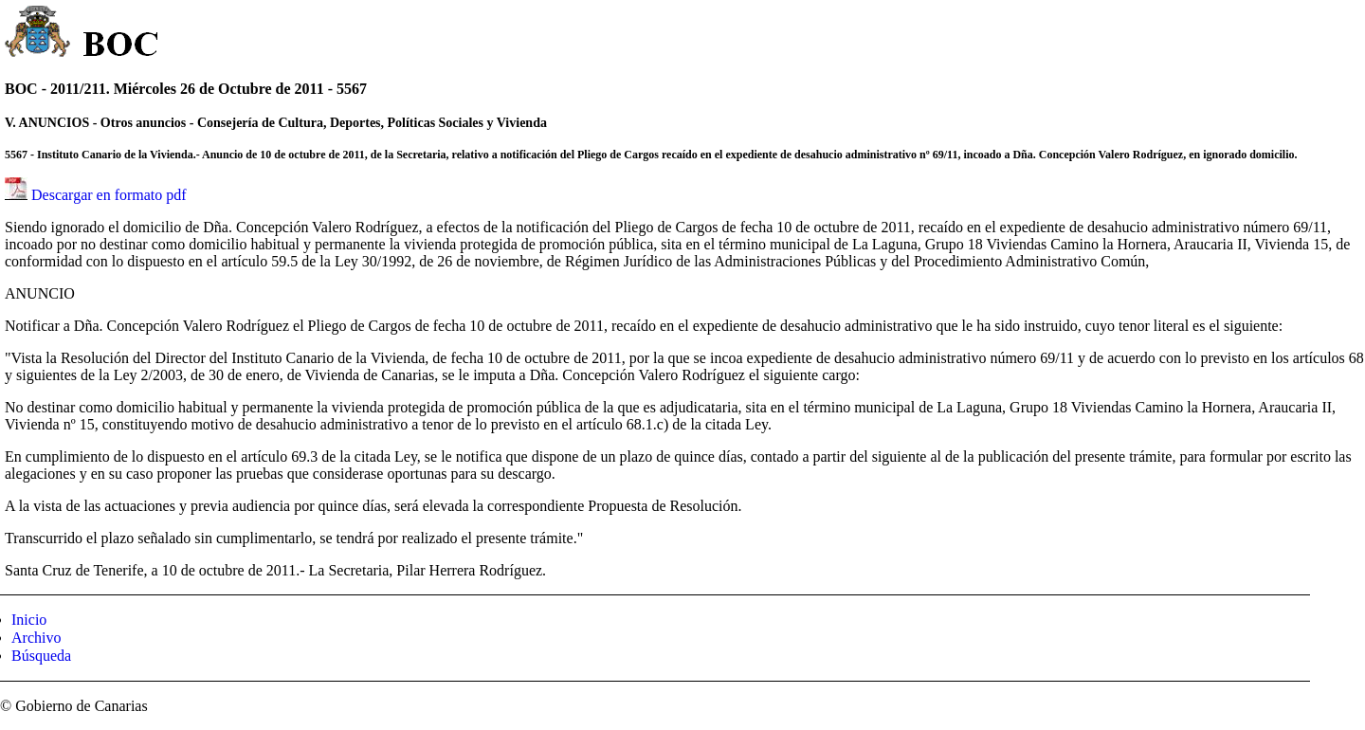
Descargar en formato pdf (109, 195)
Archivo (36, 638)
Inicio (28, 619)
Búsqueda (41, 656)
